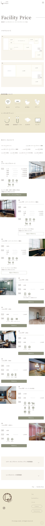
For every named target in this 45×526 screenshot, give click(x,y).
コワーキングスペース (6, 145)
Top (33, 494)
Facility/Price (35, 498)
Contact (37, 506)
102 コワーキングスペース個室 (9, 149)
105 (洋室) (39, 149)
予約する (31, 302)
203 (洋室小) (38, 153)
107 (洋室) (5, 153)
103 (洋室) (27, 149)
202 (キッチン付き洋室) (26, 153)
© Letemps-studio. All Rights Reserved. (22, 521)
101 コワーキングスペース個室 (34, 145)
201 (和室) (14, 153)
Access (33, 502)
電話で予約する (31, 233)
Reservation (37, 511)
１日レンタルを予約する (14, 194)
